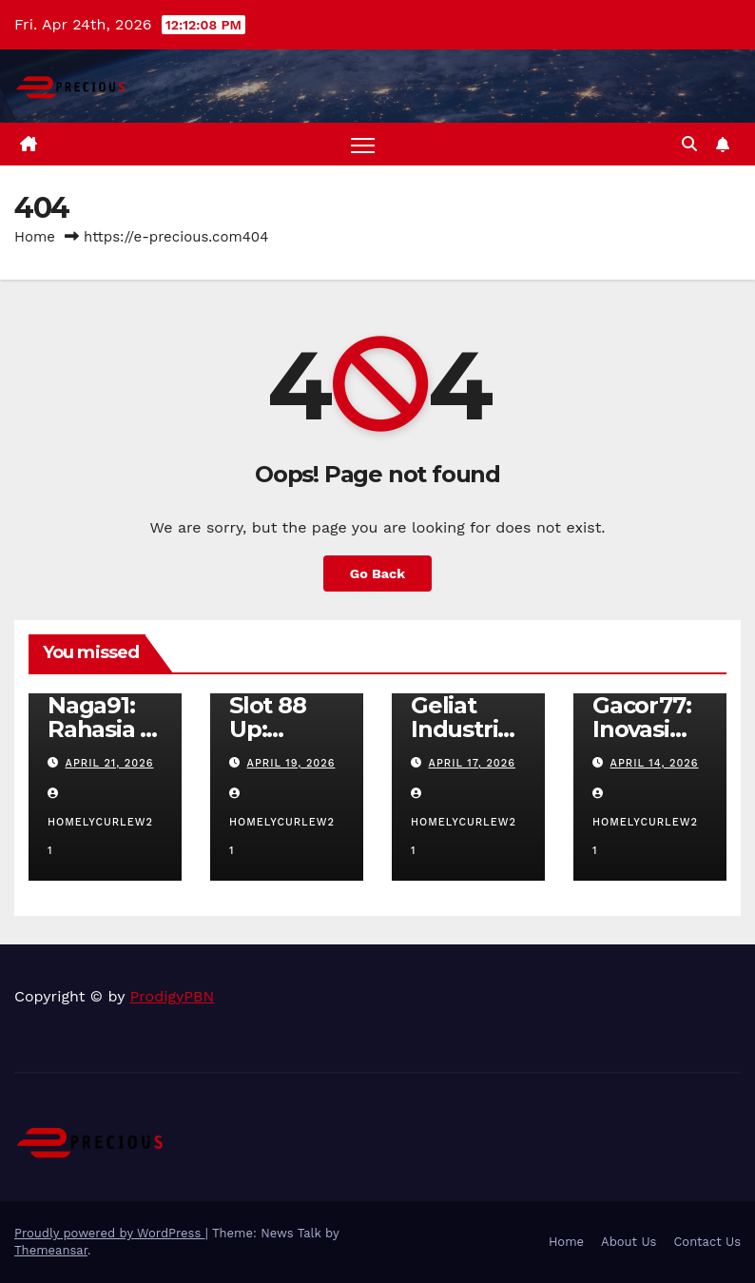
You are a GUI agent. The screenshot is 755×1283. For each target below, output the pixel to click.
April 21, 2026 (110, 763)
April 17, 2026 (472, 763)
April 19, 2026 (291, 763)
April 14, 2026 (654, 763)
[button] (689, 144)
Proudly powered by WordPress (109, 1233)
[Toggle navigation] (362, 144)
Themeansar (50, 1250)
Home (34, 236)
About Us (628, 1241)
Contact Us (707, 1241)
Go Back (377, 573)
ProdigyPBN (172, 996)
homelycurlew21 (100, 822)
